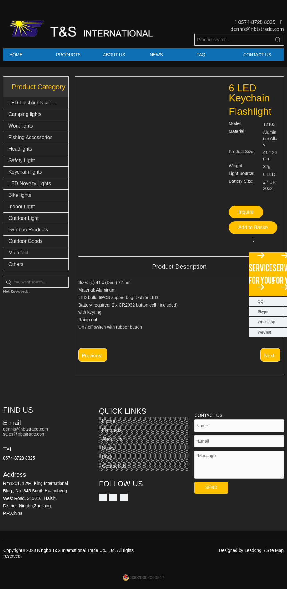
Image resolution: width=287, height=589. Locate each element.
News (108, 448)
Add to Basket (253, 229)
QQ (261, 301)
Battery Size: (241, 181)
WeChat (264, 332)
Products (112, 430)
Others (15, 264)
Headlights (20, 149)
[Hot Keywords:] (278, 39)
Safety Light (21, 160)
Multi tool (18, 252)
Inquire (246, 212)
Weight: (236, 165)
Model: (235, 123)
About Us (112, 439)
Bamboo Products (28, 229)
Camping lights (24, 114)
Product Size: (242, 151)
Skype (263, 312)
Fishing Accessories (30, 137)
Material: (237, 131)
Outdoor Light (23, 218)
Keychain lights (25, 172)
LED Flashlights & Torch (34, 102)
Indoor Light (21, 206)
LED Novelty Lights (29, 183)
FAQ (107, 457)
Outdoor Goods (25, 241)
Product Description (179, 266)
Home (108, 421)
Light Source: (242, 173)
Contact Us (114, 466)
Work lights (20, 125)
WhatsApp (266, 322)
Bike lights (19, 195)
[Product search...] (233, 39)
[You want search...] (41, 282)
